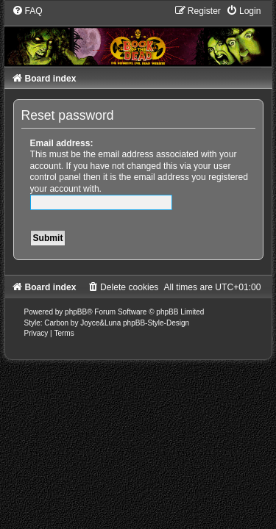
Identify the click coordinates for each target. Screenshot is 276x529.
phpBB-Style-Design (156, 323)
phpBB (76, 312)
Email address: (61, 143)
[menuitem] (27, 11)
